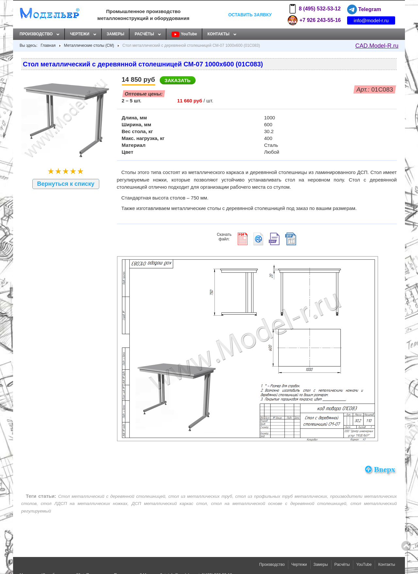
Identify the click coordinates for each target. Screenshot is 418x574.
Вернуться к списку (66, 184)
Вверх (380, 469)
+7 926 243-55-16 (314, 20)
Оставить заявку (250, 14)
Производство (36, 34)
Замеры (115, 34)
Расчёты (144, 34)
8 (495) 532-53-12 (314, 9)
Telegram (364, 9)
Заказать (178, 80)
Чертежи (79, 34)
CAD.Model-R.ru (376, 46)
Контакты (218, 34)
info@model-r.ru (371, 20)
